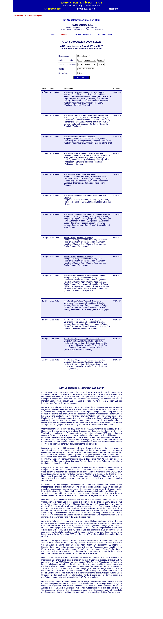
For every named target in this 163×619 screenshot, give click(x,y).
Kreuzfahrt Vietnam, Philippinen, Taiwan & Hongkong (83, 153)
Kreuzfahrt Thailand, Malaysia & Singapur (79, 136)
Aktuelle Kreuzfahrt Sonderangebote (29, 16)
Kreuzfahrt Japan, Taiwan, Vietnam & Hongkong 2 (82, 320)
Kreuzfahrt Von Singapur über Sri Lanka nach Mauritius (84, 360)
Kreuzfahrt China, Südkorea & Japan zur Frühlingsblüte (84, 275)
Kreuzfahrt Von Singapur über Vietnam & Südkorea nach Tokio (87, 214)
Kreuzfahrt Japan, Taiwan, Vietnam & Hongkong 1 (82, 301)
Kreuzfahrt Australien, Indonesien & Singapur (81, 174)
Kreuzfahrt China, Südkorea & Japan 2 (78, 256)
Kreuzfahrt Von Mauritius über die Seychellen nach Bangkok (86, 115)
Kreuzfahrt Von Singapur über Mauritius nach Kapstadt (84, 339)
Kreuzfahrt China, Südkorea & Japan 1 (78, 238)
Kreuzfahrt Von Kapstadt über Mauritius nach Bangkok (84, 92)
